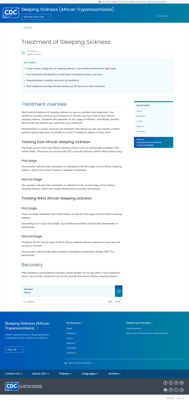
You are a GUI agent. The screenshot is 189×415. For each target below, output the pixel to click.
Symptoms (137, 116)
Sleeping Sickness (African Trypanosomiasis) (67, 9)
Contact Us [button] (13, 384)
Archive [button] (115, 384)
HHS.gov (170, 409)
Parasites (28, 27)
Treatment (70, 363)
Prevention (137, 131)
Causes (136, 121)
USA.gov (180, 409)
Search (164, 16)
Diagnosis (137, 126)
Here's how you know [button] (157, 1)
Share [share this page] (114, 312)
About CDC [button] (40, 384)
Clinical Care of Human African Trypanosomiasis (147, 344)
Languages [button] (90, 384)
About (135, 111)
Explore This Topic (34, 17)
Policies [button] (65, 384)
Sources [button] (30, 312)
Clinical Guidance (133, 339)
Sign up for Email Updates (80, 373)
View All (12, 360)
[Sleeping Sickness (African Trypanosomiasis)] (27, 336)
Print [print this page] (106, 312)
